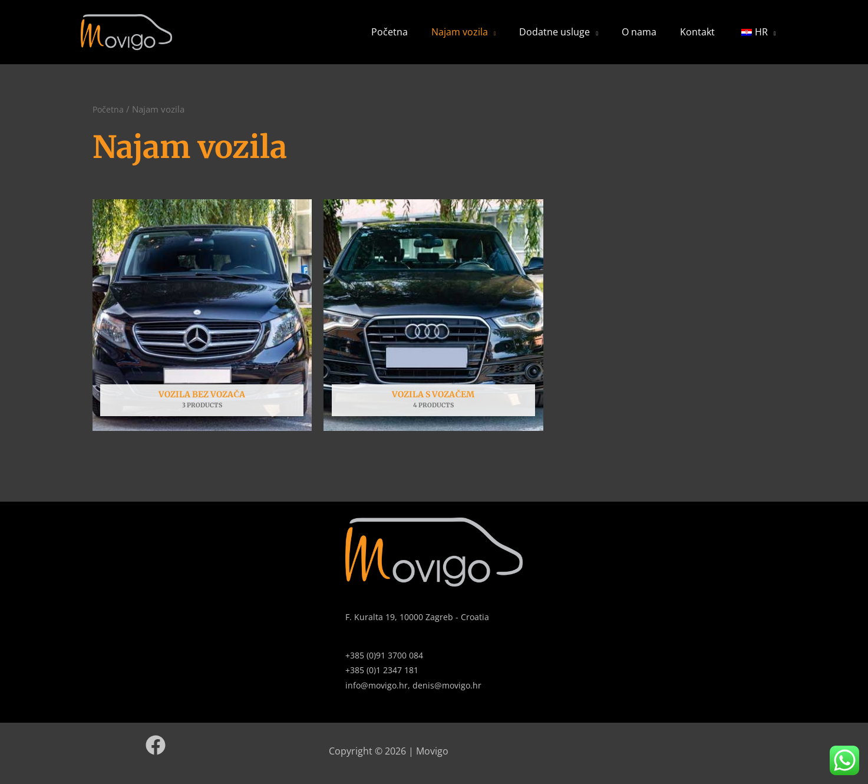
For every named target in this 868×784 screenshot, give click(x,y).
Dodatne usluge (584, 38)
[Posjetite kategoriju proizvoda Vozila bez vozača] (202, 328)
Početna (438, 38)
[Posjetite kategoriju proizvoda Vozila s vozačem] (433, 328)
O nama (659, 38)
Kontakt (708, 38)
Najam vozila (499, 38)
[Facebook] (156, 758)
